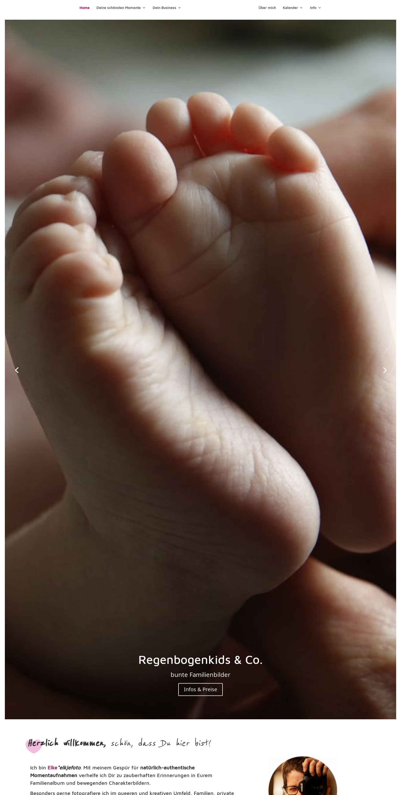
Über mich (267, 8)
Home (85, 8)
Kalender (290, 8)
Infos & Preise (200, 691)
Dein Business (164, 8)
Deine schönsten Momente (118, 8)
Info (313, 8)
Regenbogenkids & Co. (200, 661)
